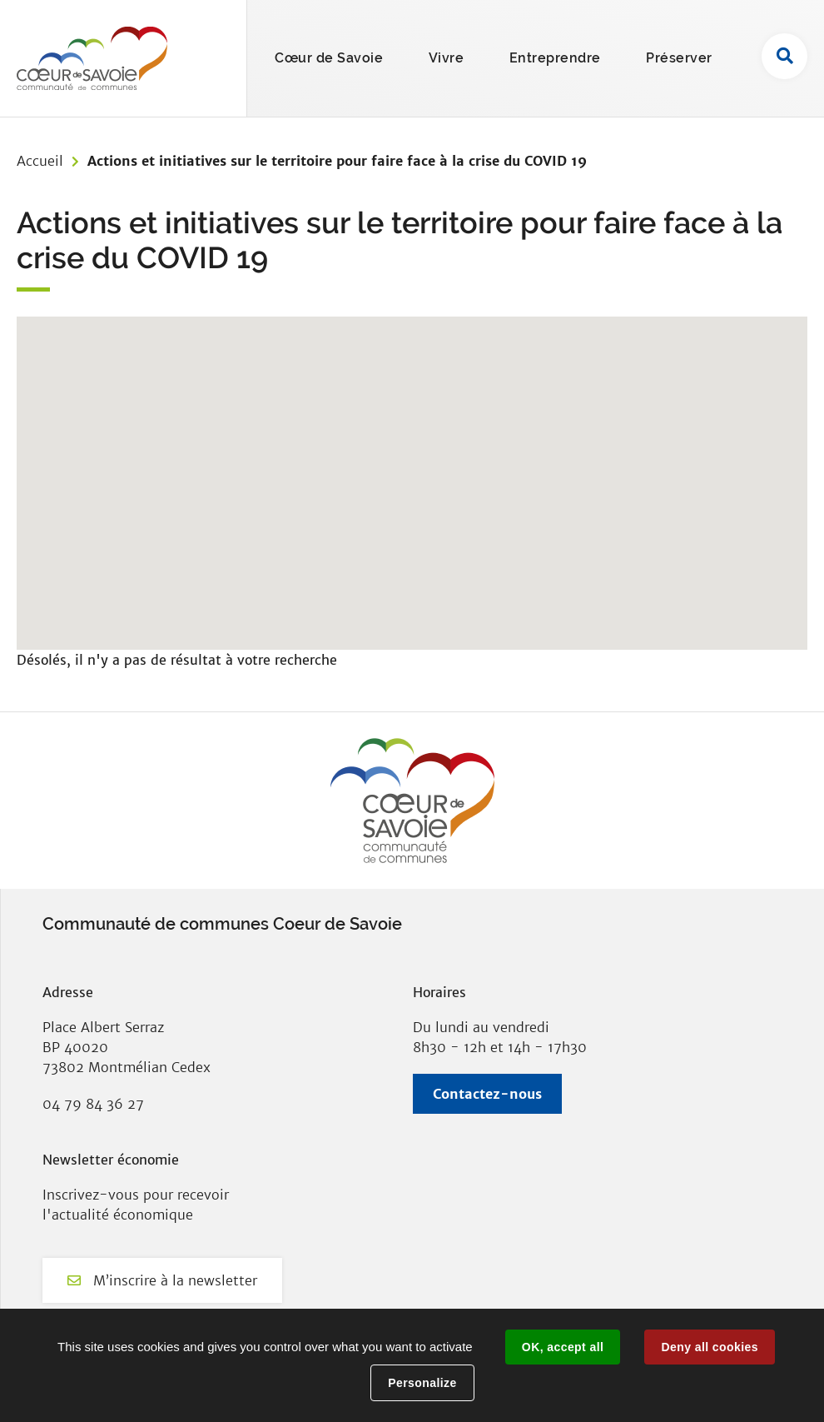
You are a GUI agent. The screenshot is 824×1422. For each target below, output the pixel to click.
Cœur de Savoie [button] (329, 58)
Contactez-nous (487, 1093)
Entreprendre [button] (555, 58)
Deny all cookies (709, 1347)
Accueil (40, 160)
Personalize (422, 1383)
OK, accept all (562, 1347)
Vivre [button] (446, 58)
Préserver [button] (679, 58)
